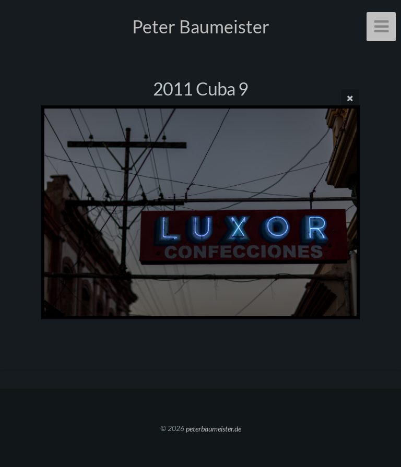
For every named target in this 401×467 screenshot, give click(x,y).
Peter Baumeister (200, 26)
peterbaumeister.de (213, 428)
